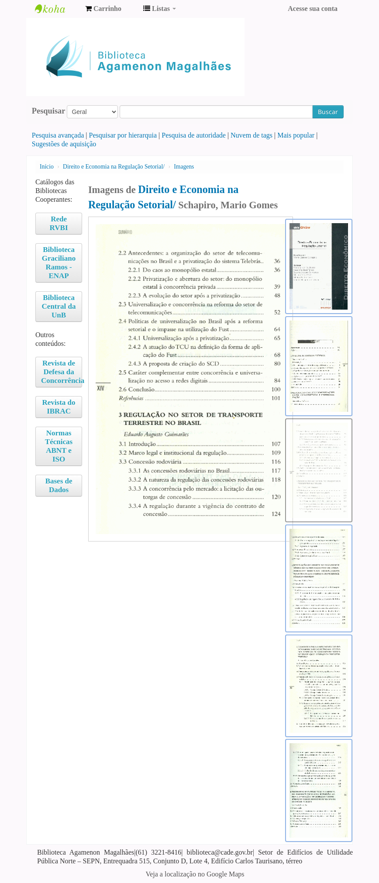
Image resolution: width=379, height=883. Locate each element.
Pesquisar (48, 111)
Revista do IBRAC (59, 406)
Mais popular (295, 135)
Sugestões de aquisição (64, 144)
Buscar (328, 111)
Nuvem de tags (251, 135)
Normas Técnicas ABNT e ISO (58, 446)
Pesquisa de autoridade (194, 135)
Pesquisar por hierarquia (123, 135)
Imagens (184, 166)
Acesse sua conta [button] (313, 8)
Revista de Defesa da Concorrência (61, 372)
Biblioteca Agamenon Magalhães (57, 8)
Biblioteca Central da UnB (59, 306)
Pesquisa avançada (58, 135)
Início (47, 166)
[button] (103, 8)
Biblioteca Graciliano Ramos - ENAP (59, 262)
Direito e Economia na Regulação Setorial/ (114, 166)
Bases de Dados (58, 485)
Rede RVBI (59, 223)
